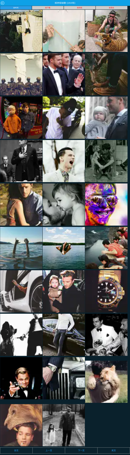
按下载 (47, 8)
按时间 (15, 8)
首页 (16, 450)
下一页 (81, 450)
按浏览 (79, 8)
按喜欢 (111, 8)
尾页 (114, 450)
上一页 (49, 450)
